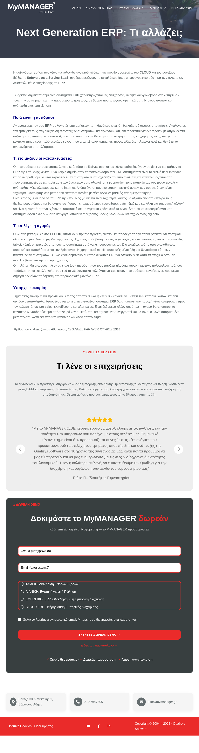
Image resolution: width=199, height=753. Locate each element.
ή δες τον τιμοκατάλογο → (99, 663)
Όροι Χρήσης (43, 743)
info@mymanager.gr (162, 719)
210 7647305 (93, 719)
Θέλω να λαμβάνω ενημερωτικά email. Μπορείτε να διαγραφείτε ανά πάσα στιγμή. (78, 637)
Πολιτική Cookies (20, 743)
